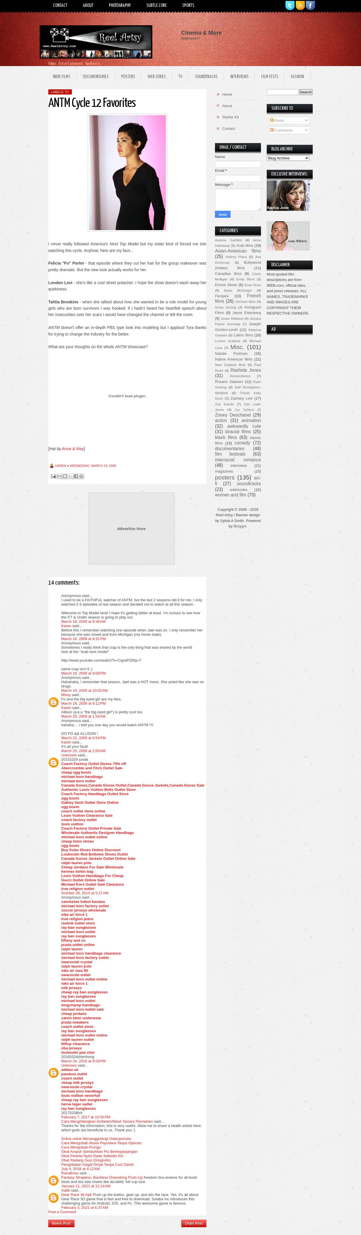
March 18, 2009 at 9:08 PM (83, 673)
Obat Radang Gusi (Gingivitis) (86, 1160)
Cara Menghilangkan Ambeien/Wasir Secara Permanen (107, 1121)
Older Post (194, 1223)
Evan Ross (252, 285)
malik (65, 1190)
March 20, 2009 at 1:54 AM (83, 716)
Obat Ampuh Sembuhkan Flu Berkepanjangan (99, 1151)
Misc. (237, 347)
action (221, 420)
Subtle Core (156, 5)
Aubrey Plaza (236, 257)
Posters (128, 77)
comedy (242, 442)
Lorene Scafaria (227, 341)
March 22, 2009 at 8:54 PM (83, 738)
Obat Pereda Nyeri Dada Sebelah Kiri (92, 1156)
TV (180, 77)
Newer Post (61, 1223)
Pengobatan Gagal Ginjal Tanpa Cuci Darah (97, 1164)
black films (226, 437)
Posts (277, 120)
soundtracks (249, 483)
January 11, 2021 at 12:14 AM (86, 1186)
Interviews (239, 77)
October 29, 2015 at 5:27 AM (84, 893)
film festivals (230, 454)
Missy (66, 695)
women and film (230, 494)
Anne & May (73, 448)
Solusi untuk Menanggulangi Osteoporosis (96, 1138)
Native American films (234, 359)
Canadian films (228, 273)
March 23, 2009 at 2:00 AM (83, 751)
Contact (60, 5)
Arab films (244, 245)
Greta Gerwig (225, 307)
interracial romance (238, 459)
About (88, 5)
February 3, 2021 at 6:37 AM (84, 1207)
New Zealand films (230, 365)
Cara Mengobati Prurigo (81, 1147)
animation (251, 420)
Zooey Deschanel (233, 415)
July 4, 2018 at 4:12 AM (80, 1169)
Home (128, 1222)
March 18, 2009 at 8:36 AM (83, 621)
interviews (239, 465)
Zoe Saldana (244, 409)
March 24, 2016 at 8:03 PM (83, 1061)
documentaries (229, 448)
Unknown (69, 755)
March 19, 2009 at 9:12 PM (83, 703)
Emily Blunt (245, 279)
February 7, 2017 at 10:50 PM (85, 1117)
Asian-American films (238, 250)
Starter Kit (230, 117)
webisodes (238, 490)
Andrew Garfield (228, 240)
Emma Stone (226, 285)
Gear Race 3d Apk (76, 1194)
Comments (281, 130)
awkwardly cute (244, 426)
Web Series (157, 77)
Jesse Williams (232, 318)
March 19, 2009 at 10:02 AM (84, 690)
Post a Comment (62, 1212)
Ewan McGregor (238, 290)
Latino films (243, 335)
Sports (188, 5)
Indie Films (61, 77)
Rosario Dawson (229, 381)
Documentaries (96, 77)
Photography (120, 5)
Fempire (222, 296)
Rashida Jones (246, 370)
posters (225, 477)
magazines (224, 471)
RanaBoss (69, 1173)
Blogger (240, 526)
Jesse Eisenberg (247, 313)
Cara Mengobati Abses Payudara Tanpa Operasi (101, 1143)
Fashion (297, 77)
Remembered (240, 376)
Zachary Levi (242, 398)
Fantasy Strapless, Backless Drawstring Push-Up (102, 1177)
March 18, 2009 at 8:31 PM (83, 639)
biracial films (238, 431)
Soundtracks (206, 77)
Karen (66, 626)
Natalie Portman (231, 353)
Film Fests (269, 77)
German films (245, 301)
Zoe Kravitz (224, 404)
